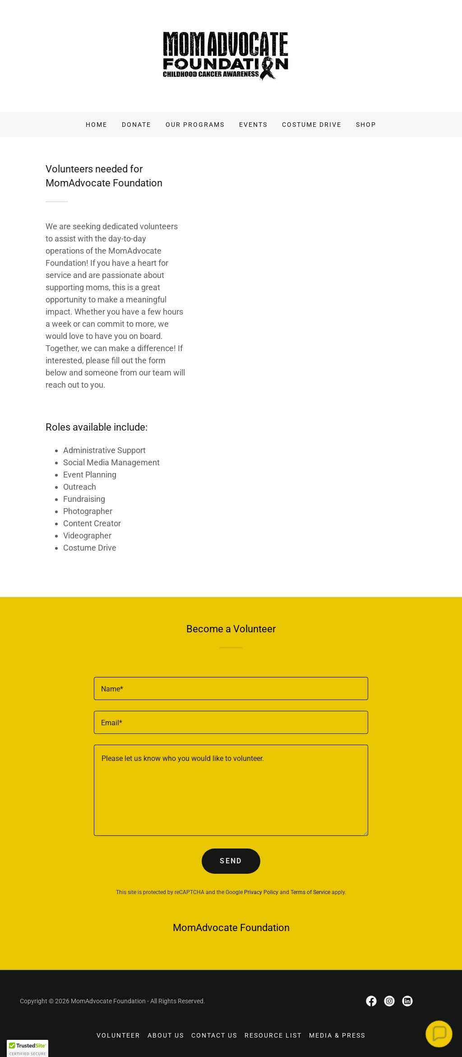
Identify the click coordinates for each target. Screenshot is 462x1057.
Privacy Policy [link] (261, 892)
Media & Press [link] (337, 1035)
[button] (439, 1034)
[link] (231, 55)
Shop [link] (366, 124)
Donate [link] (136, 124)
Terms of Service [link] (310, 892)
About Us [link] (166, 1035)
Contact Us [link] (214, 1035)
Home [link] (96, 124)
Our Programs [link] (195, 124)
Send (231, 861)
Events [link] (253, 124)
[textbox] (231, 688)
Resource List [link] (273, 1035)
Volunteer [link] (118, 1035)
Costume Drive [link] (312, 124)
